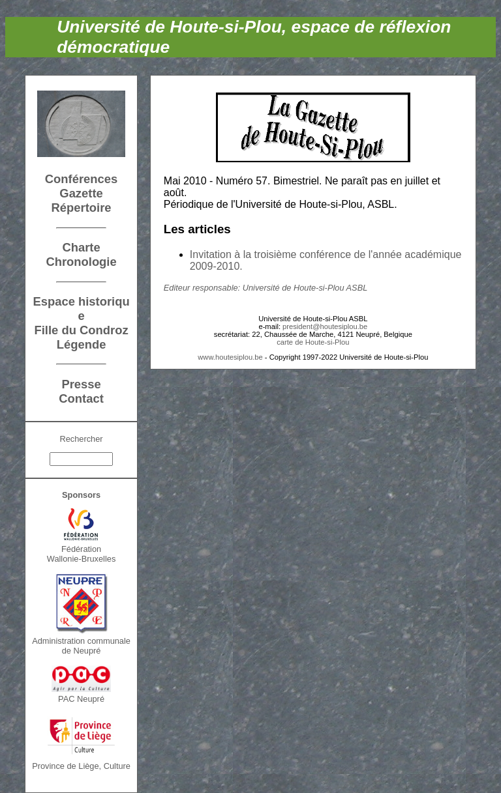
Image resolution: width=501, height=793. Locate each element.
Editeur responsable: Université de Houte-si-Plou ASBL (266, 288)
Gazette (80, 193)
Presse (80, 384)
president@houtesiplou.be (324, 326)
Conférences (81, 179)
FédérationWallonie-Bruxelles (81, 554)
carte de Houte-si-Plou (313, 342)
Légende (81, 344)
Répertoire (82, 207)
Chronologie (81, 261)
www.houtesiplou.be (230, 357)
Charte (81, 247)
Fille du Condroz (82, 330)
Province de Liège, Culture (81, 766)
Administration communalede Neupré (81, 646)
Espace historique (81, 309)
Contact (81, 398)
